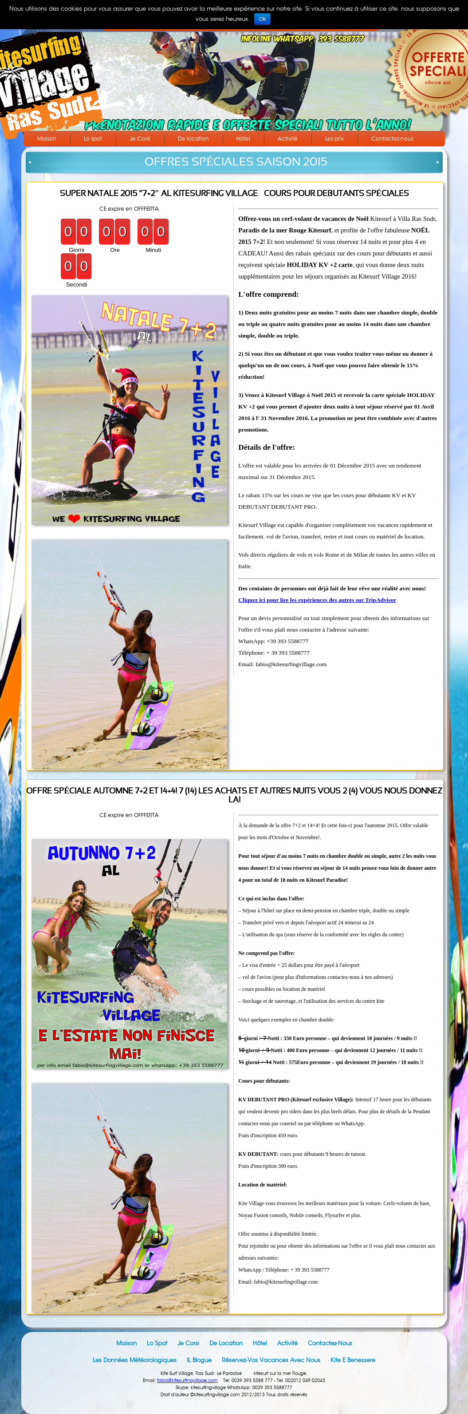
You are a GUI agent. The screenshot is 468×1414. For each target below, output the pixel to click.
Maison (46, 138)
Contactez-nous (392, 138)
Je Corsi (140, 138)
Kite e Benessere (352, 1360)
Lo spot (93, 138)
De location (193, 138)
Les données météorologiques (135, 1360)
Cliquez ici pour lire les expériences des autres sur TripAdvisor (317, 600)
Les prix (334, 138)
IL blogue (199, 1360)
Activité (288, 138)
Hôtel (243, 138)
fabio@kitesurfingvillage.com (187, 1380)
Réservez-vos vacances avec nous (271, 1360)
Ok (262, 19)
